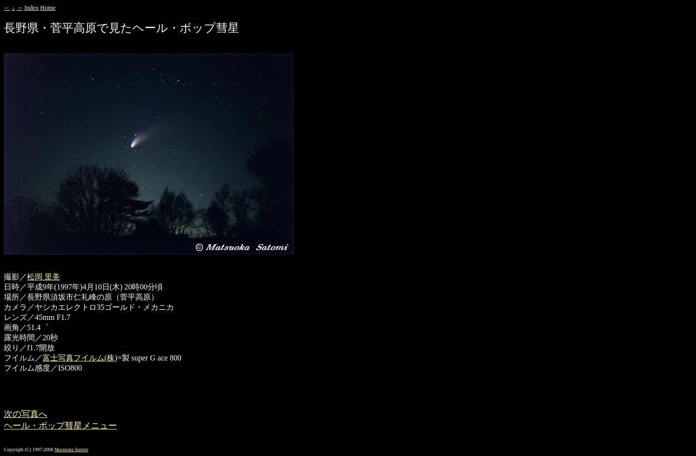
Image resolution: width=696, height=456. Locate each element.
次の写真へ (25, 414)
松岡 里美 (43, 277)
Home (48, 7)
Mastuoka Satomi (71, 449)
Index (31, 7)
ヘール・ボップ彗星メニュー (60, 425)
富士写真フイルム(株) (80, 358)
